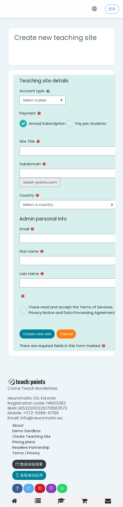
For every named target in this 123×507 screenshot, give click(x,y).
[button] (49, 91)
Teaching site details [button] (44, 80)
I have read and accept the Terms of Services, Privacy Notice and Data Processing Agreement (72, 310)
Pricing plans (23, 441)
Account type (32, 90)
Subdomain (30, 163)
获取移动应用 (29, 475)
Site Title (27, 141)
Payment (28, 113)
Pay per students (90, 123)
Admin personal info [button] (43, 218)
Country (27, 195)
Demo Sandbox (26, 430)
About (18, 425)
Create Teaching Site (31, 436)
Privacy (33, 453)
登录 (112, 9)
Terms (18, 453)
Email (24, 229)
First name (29, 251)
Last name (29, 273)
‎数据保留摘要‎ (29, 464)
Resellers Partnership (31, 447)
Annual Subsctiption (47, 123)
